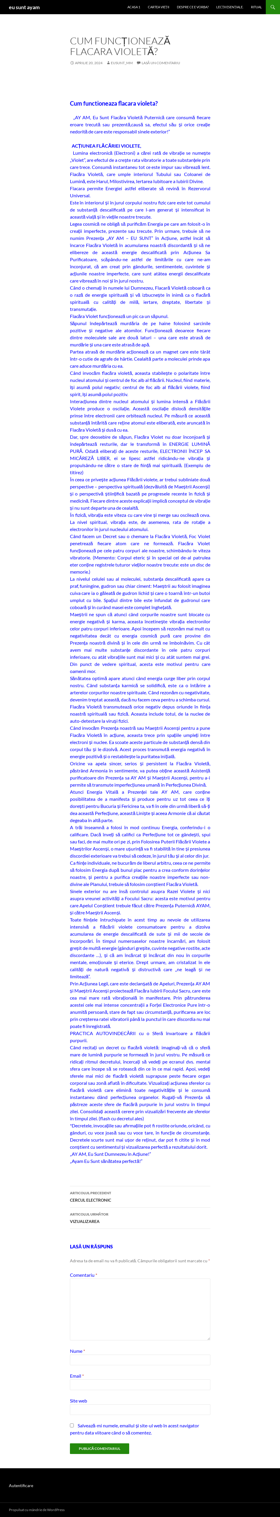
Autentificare (21, 1485)
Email (77, 1376)
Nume (77, 1351)
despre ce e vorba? (193, 7)
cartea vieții (158, 7)
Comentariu (83, 1275)
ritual (256, 7)
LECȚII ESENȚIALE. (229, 7)
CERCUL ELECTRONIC (140, 1196)
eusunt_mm (122, 63)
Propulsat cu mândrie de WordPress (37, 1510)
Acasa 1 (133, 7)
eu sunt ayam (24, 7)
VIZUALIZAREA (140, 1217)
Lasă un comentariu (161, 63)
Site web (78, 1400)
